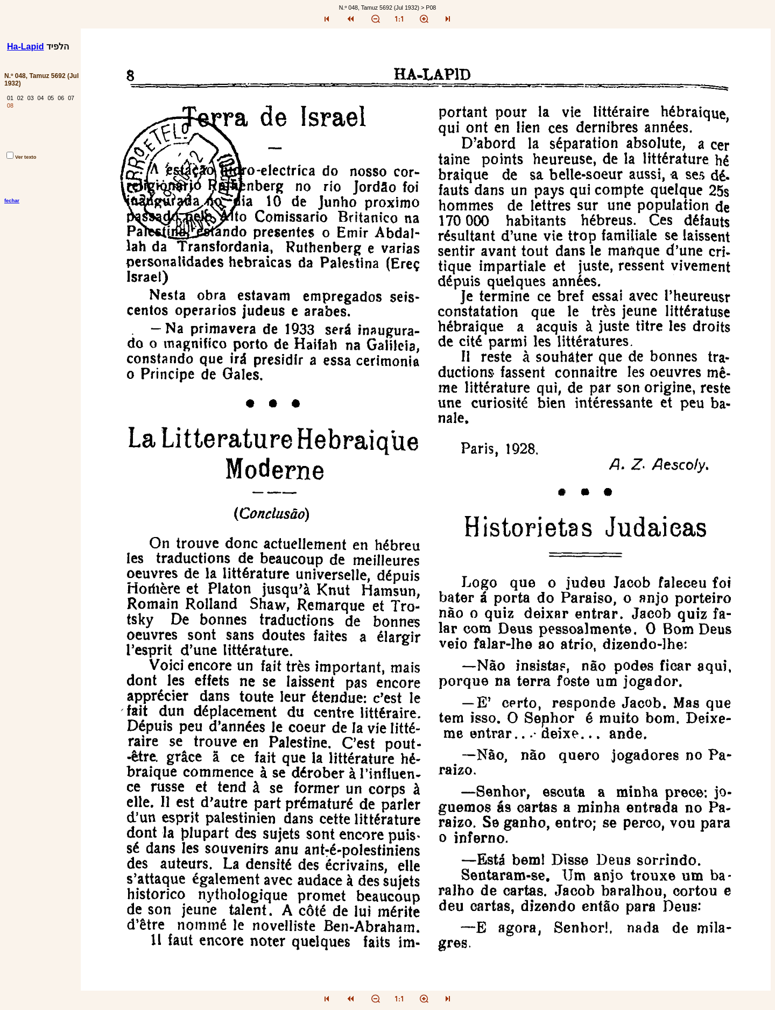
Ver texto (21, 157)
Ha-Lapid (25, 46)
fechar (11, 200)
